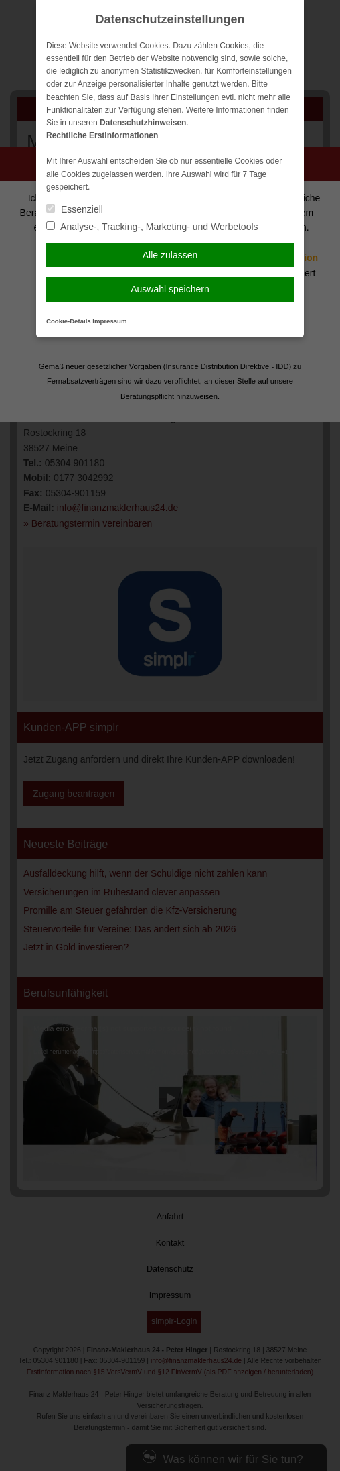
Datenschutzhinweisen (143, 122)
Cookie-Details (68, 321)
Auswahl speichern (170, 289)
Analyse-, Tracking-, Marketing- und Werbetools (152, 226)
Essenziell (74, 209)
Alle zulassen (170, 255)
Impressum (109, 321)
